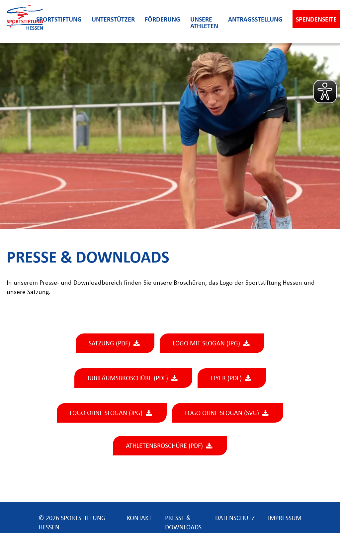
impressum (284, 518)
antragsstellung (255, 20)
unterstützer (113, 20)
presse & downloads (183, 518)
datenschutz (235, 518)
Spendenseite (316, 20)
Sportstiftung (59, 20)
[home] (18, 21)
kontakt (139, 518)
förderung (162, 20)
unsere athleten (204, 23)
